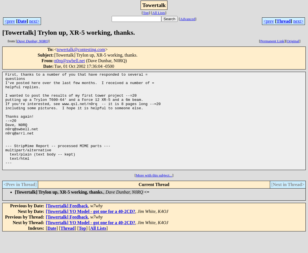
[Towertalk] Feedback (67, 225)
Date (22, 21)
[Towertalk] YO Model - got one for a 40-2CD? (90, 230)
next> (34, 21)
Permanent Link (272, 41)
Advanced (187, 19)
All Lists (158, 13)
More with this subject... (154, 194)
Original (293, 41)
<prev (9, 21)
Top (146, 13)
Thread (284, 21)
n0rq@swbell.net (69, 60)
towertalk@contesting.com (81, 49)
